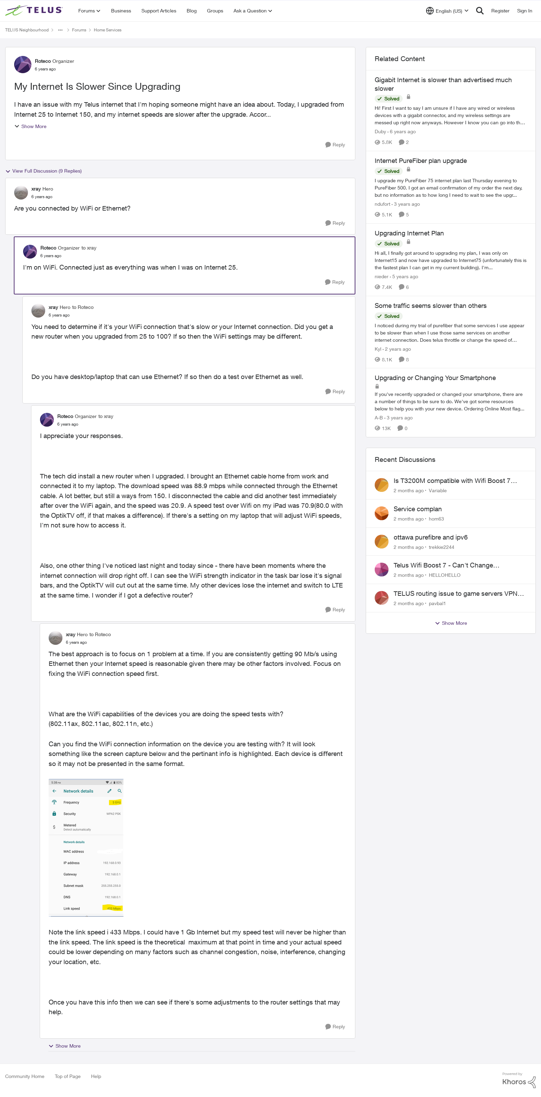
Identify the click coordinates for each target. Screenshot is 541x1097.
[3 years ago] (406, 203)
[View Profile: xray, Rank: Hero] (21, 193)
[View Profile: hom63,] (381, 513)
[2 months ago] (409, 490)
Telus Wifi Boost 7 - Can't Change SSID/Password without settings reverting (454, 565)
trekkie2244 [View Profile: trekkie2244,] (441, 547)
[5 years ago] (404, 276)
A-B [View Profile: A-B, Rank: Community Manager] (379, 417)
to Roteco (83, 307)
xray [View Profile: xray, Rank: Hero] (36, 189)
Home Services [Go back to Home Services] (107, 29)
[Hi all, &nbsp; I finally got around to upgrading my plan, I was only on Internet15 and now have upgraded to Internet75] (451, 260)
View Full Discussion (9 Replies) (43, 171)
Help (96, 1076)
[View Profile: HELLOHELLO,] (381, 569)
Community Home (25, 1076)
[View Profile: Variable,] (381, 485)
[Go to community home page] (35, 10)
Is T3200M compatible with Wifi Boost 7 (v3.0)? (452, 481)
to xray (88, 248)
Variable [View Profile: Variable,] (438, 490)
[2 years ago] (397, 348)
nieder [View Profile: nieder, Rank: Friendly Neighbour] (381, 276)
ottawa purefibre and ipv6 (431, 537)
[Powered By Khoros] (519, 1080)
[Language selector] (447, 11)
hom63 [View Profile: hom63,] (436, 519)
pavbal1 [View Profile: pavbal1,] (437, 603)
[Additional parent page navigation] (60, 30)
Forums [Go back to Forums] (79, 29)
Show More (30, 126)
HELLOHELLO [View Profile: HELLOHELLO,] (445, 575)
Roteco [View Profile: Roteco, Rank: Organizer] (43, 61)
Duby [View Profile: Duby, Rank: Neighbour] (380, 131)
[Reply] (335, 144)
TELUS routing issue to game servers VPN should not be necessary (456, 594)
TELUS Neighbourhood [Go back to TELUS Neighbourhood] (27, 29)
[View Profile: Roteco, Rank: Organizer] (22, 64)
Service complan (418, 509)
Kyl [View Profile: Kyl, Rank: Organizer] (378, 348)
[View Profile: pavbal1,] (381, 598)
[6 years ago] (401, 131)
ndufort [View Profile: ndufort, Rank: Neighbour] (382, 204)
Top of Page (68, 1076)
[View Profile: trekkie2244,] (381, 541)
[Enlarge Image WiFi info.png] (87, 848)
